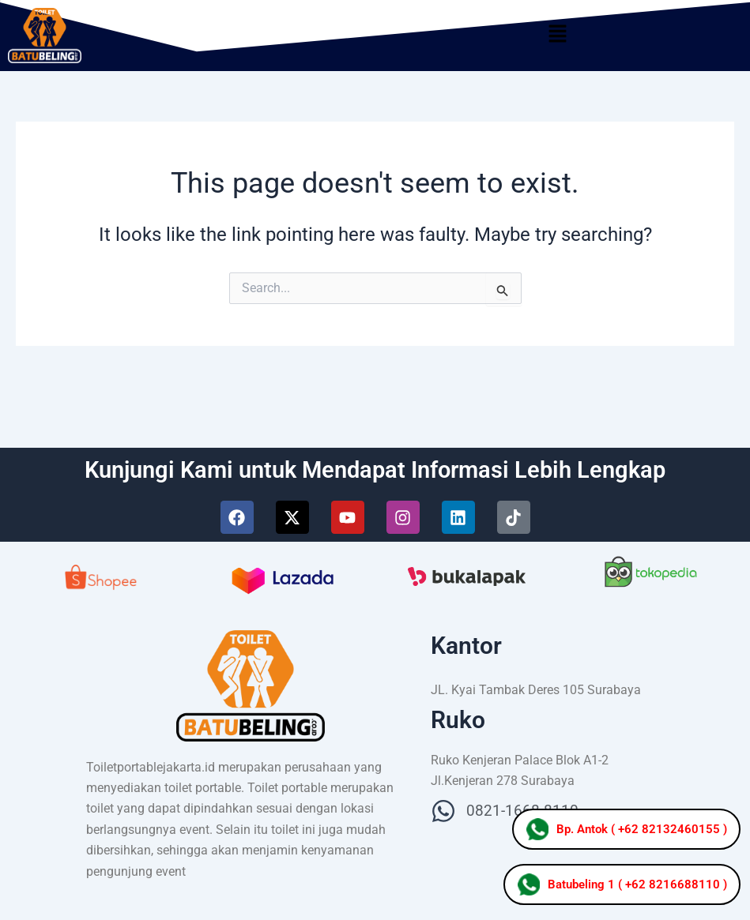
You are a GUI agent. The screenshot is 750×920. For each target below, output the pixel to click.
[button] (557, 35)
